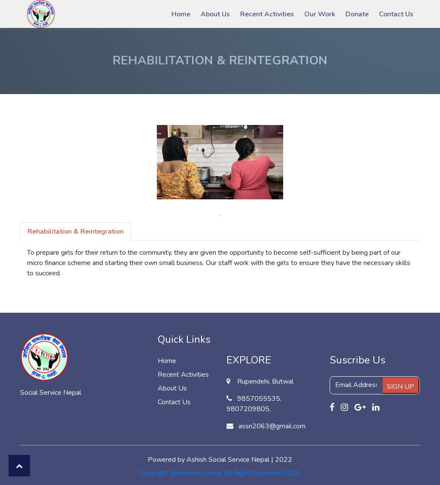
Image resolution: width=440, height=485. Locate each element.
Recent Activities (267, 14)
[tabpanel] (220, 162)
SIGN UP (400, 386)
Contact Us (396, 14)
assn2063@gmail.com (266, 426)
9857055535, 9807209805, (253, 404)
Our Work (319, 14)
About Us (215, 14)
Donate (357, 14)
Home (180, 14)
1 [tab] (220, 216)
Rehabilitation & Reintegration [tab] (76, 231)
